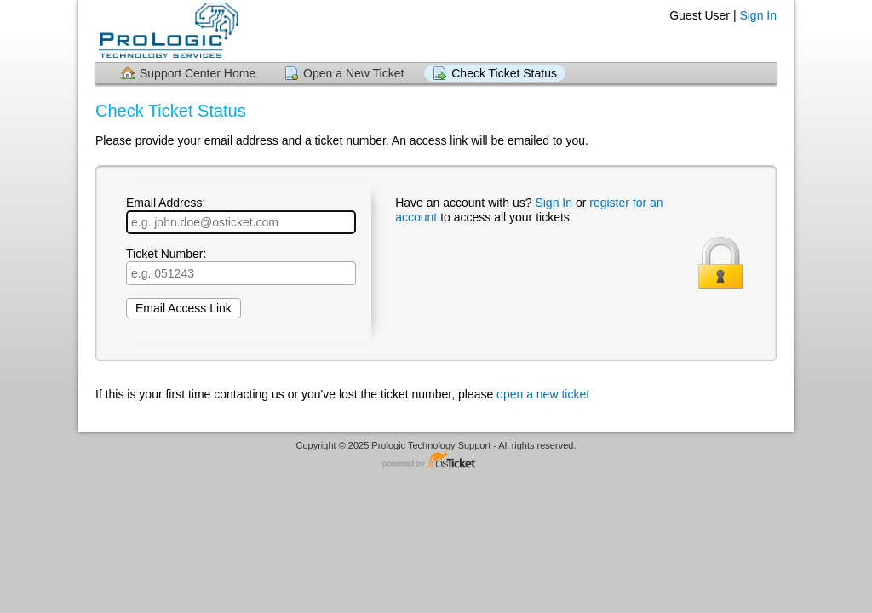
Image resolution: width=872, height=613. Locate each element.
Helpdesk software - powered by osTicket (436, 461)
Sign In (758, 15)
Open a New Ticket (353, 73)
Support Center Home (197, 73)
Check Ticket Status (504, 73)
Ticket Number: (241, 266)
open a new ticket (542, 394)
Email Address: (241, 215)
